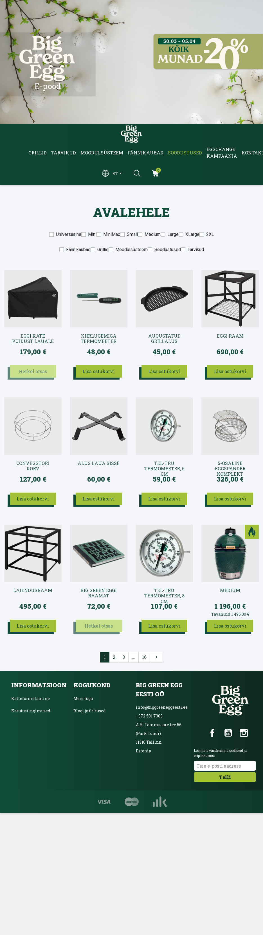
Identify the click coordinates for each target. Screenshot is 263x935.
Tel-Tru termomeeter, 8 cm (164, 593)
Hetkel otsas (33, 371)
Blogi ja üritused (89, 711)
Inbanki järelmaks (30, 735)
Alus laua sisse (99, 463)
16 (144, 657)
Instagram (243, 733)
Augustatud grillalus (164, 338)
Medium (230, 590)
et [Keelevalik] (116, 173)
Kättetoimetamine (30, 698)
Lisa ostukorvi (98, 371)
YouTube (228, 733)
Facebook (212, 733)
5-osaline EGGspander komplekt (230, 466)
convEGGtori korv (33, 465)
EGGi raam (230, 336)
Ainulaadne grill (90, 735)
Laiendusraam (32, 590)
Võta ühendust (25, 748)
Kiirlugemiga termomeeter (98, 338)
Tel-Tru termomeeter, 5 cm (164, 466)
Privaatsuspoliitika (31, 723)
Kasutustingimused (30, 711)
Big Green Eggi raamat (98, 593)
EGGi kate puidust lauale (33, 338)
